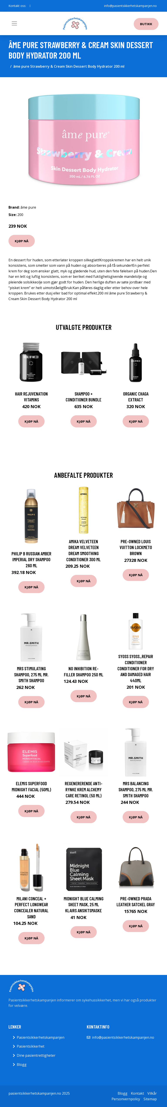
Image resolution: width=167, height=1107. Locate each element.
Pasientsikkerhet (30, 1046)
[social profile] (30, 6)
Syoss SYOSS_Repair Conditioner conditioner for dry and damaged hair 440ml (135, 668)
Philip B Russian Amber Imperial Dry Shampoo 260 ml (31, 559)
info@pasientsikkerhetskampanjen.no (130, 6)
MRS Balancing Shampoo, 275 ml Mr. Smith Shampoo (136, 789)
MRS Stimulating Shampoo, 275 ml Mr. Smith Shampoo (31, 674)
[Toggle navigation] (14, 23)
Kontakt (137, 1093)
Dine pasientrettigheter (36, 1055)
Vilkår (152, 1093)
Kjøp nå (21, 241)
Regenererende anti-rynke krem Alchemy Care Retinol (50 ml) (83, 789)
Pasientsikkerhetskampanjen (40, 1037)
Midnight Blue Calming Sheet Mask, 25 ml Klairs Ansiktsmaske (84, 904)
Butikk (146, 24)
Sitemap (150, 1099)
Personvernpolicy (126, 1099)
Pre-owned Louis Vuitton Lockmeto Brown (136, 547)
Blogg (22, 1064)
